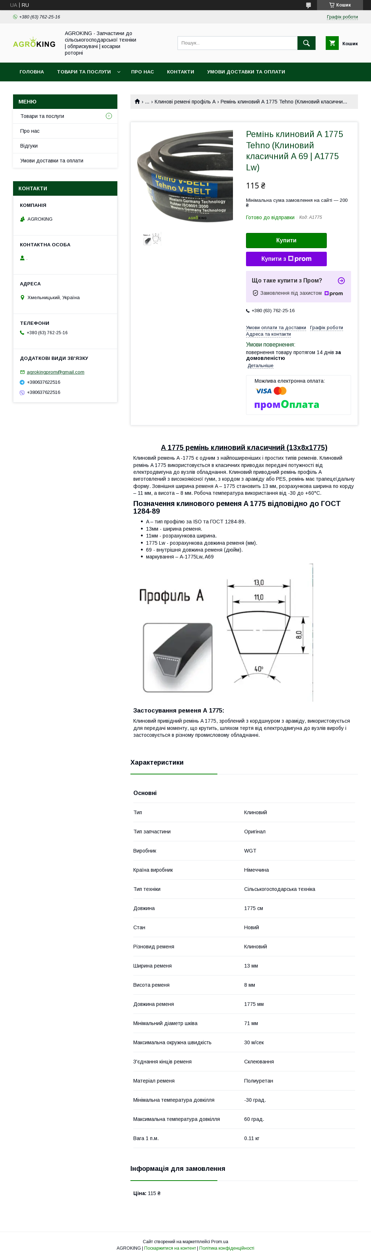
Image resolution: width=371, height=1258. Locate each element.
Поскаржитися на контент (170, 1248)
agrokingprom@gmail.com (55, 372)
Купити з (286, 259)
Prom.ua (219, 1241)
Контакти (180, 72)
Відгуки (29, 146)
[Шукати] (306, 43)
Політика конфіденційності (226, 1248)
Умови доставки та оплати (246, 72)
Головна (32, 72)
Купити (286, 240)
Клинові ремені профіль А (185, 102)
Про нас (142, 72)
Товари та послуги (84, 72)
